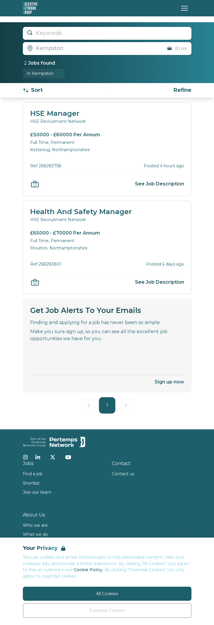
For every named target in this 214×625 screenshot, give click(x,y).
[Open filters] (182, 90)
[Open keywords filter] (107, 33)
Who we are (35, 525)
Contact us (123, 473)
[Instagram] (25, 457)
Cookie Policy (88, 569)
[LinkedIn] (38, 457)
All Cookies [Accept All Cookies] (107, 593)
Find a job (32, 473)
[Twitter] (52, 457)
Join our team (37, 492)
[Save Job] (35, 184)
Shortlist (31, 483)
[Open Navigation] (184, 8)
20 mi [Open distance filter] (176, 48)
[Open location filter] (92, 48)
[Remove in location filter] (43, 73)
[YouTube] (68, 457)
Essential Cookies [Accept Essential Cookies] (107, 610)
